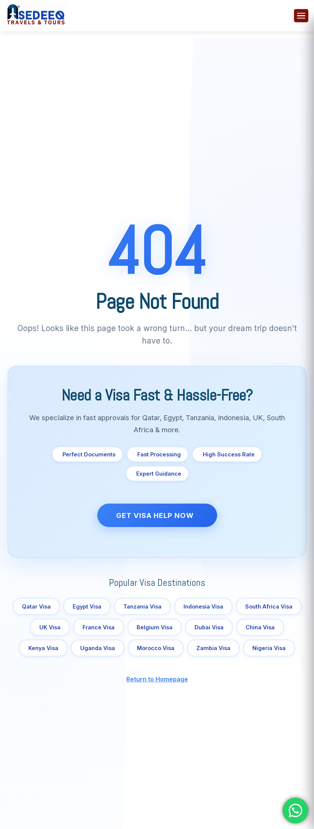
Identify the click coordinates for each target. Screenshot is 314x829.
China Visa (260, 627)
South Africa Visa (268, 606)
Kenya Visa (43, 648)
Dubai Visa (209, 627)
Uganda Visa (97, 648)
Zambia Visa (213, 648)
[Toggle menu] (301, 15)
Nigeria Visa (269, 648)
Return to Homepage (157, 679)
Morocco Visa (155, 648)
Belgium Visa (155, 627)
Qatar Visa (36, 606)
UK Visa (50, 627)
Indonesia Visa (203, 606)
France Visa (98, 627)
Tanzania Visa (142, 606)
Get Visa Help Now (155, 515)
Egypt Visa (87, 606)
